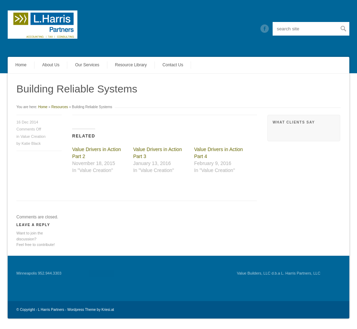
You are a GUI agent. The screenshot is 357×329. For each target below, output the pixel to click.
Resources (59, 107)
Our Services (87, 64)
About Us (50, 64)
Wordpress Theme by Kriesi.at (90, 310)
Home (20, 64)
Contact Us (172, 64)
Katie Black (31, 143)
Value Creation (33, 136)
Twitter (264, 28)
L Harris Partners (51, 310)
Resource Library (131, 64)
